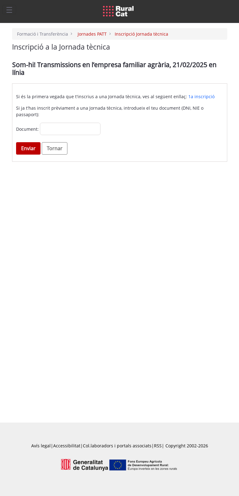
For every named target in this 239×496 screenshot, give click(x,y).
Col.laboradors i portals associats (117, 446)
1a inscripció (201, 96)
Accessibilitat (66, 446)
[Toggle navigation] (9, 9)
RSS (158, 446)
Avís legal (41, 446)
